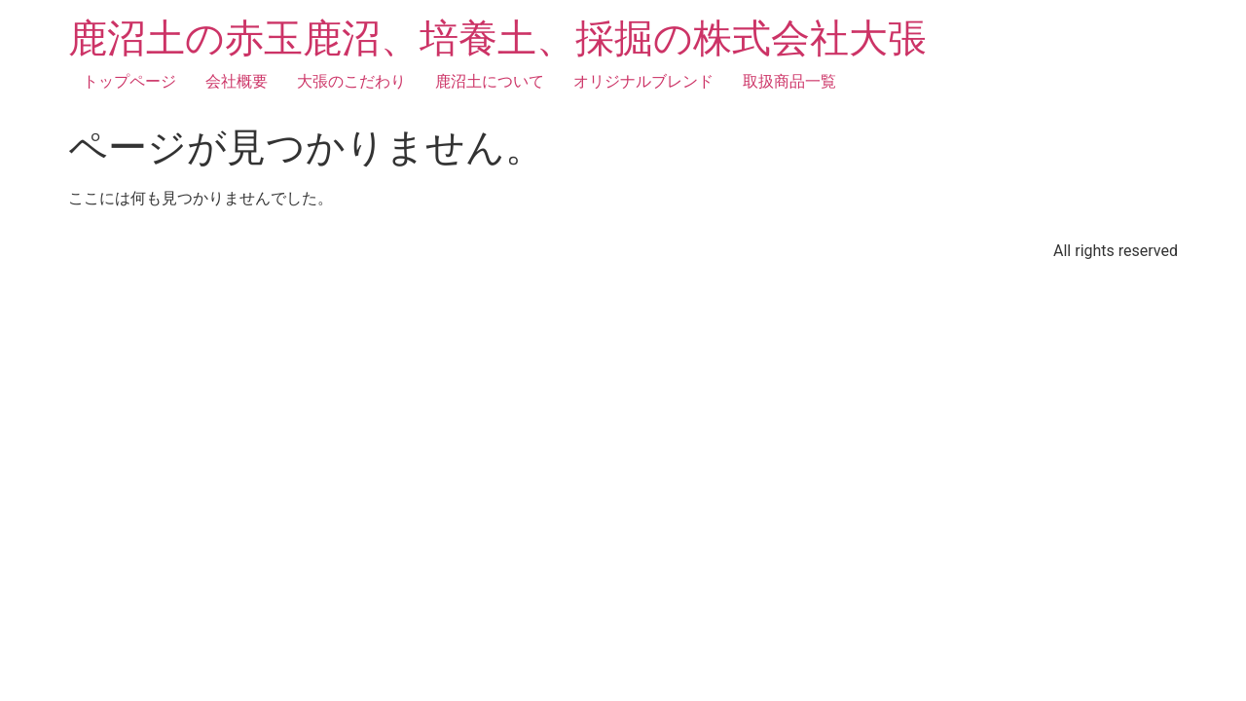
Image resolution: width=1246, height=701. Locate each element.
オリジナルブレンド (643, 81)
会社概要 (236, 81)
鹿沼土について (489, 81)
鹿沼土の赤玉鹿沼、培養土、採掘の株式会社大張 (497, 38)
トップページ (129, 81)
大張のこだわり (351, 81)
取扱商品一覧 (789, 81)
